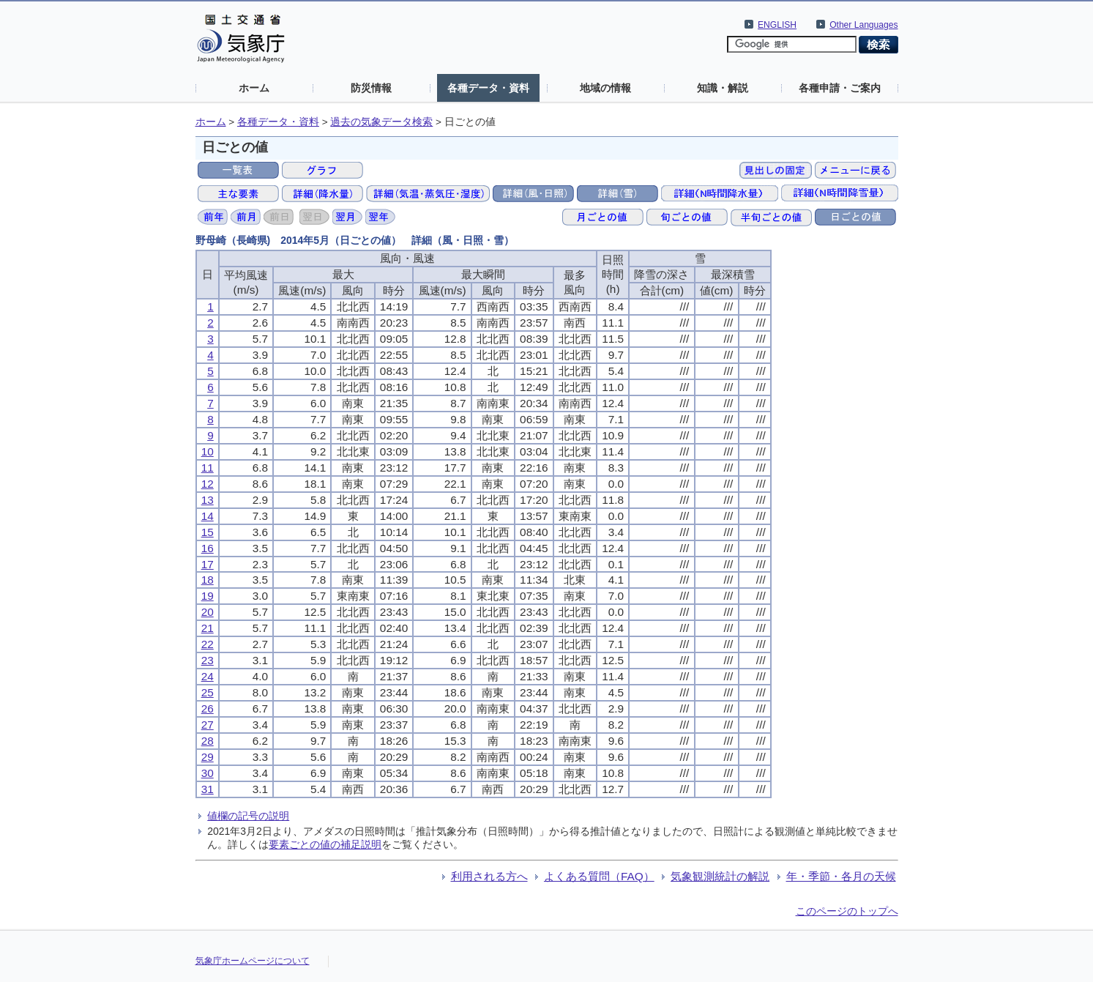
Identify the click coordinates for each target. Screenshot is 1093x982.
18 (207, 579)
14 (207, 516)
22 (207, 644)
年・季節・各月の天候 (841, 876)
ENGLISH (777, 25)
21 (207, 628)
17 (207, 564)
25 (207, 692)
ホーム (254, 88)
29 (207, 757)
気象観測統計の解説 (720, 876)
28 (207, 740)
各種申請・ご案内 (840, 88)
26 (207, 708)
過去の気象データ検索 (381, 121)
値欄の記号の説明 (248, 816)
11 (207, 467)
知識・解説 (722, 88)
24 (207, 676)
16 (207, 548)
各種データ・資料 (488, 88)
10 (207, 451)
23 (207, 660)
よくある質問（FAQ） (599, 876)
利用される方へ (489, 876)
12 (207, 483)
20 (207, 612)
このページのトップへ (847, 911)
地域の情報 (605, 88)
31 (207, 789)
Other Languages (863, 25)
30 (207, 773)
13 (207, 500)
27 (207, 724)
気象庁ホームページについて (252, 961)
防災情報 (371, 88)
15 (207, 532)
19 (207, 595)
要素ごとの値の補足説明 (325, 844)
